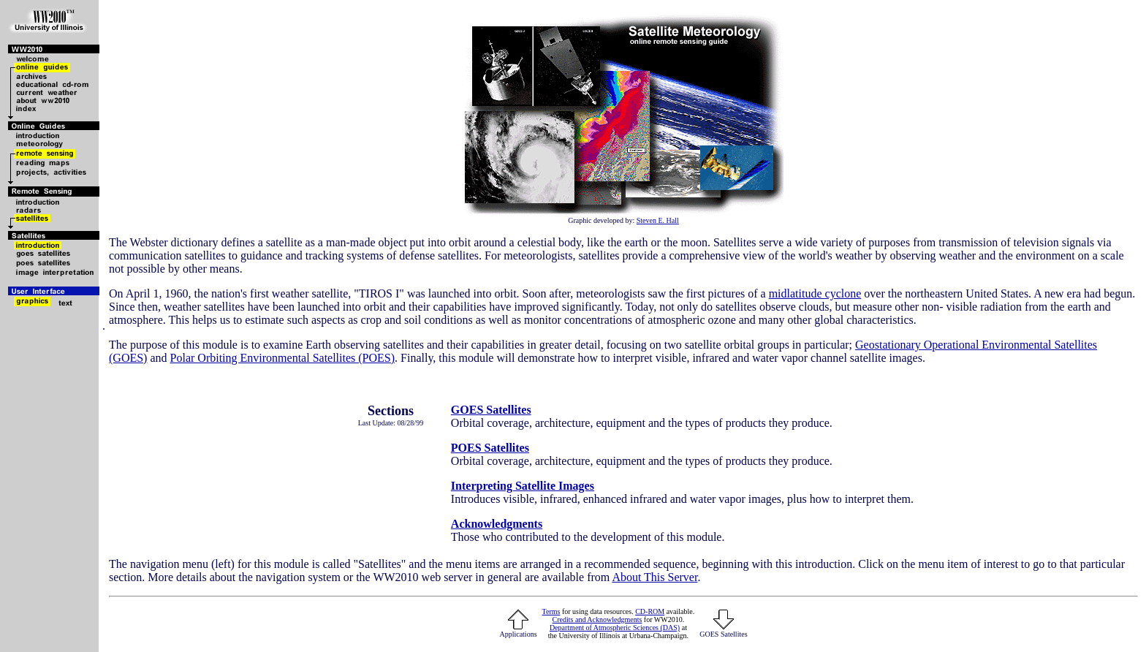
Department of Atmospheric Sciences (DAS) (615, 627)
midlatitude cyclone (815, 293)
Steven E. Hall (658, 220)
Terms (551, 611)
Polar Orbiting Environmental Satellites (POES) (282, 358)
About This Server (654, 577)
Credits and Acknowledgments (597, 619)
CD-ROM (649, 611)
